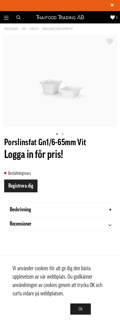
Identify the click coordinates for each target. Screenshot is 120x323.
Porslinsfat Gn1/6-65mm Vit (57, 28)
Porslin (34, 28)
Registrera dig (20, 186)
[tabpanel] (60, 81)
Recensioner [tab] (60, 224)
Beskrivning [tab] (61, 209)
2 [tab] (62, 134)
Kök (24, 28)
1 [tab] (57, 134)
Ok (80, 309)
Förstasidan (11, 28)
